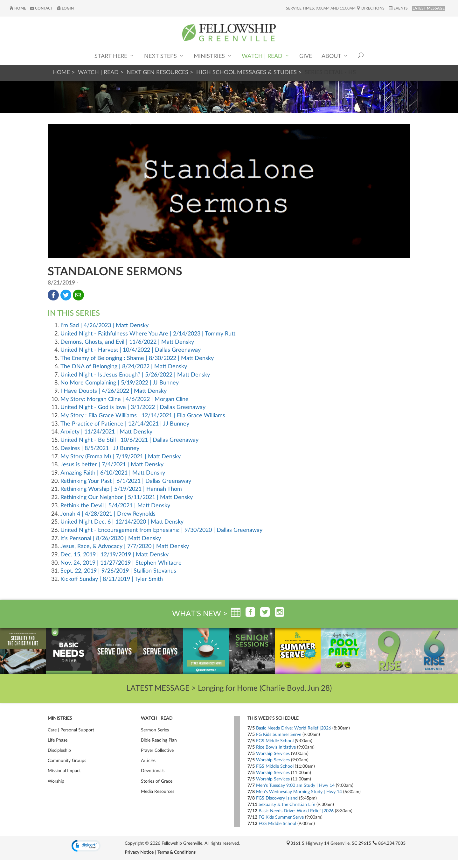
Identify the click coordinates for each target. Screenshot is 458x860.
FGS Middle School (275, 741)
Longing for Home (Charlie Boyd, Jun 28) (265, 688)
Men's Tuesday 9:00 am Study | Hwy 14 (295, 785)
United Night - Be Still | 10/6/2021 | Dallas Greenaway (129, 440)
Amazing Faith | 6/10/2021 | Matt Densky (112, 473)
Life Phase (57, 740)
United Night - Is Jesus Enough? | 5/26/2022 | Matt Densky (135, 375)
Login (65, 8)
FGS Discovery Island (277, 798)
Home (18, 8)
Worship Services (273, 753)
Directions (371, 8)
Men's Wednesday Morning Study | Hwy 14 (299, 792)
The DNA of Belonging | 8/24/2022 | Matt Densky (123, 367)
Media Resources (157, 791)
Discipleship (59, 750)
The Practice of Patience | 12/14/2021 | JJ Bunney (124, 424)
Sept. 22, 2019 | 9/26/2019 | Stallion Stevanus (118, 571)
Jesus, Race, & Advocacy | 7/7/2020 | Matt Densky (124, 546)
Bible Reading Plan (159, 740)
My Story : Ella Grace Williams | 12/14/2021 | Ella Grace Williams (142, 416)
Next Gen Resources (157, 72)
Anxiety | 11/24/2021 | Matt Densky (106, 432)
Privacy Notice (139, 852)
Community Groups (67, 760)
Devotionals (152, 771)
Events (398, 8)
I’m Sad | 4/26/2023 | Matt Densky (104, 325)
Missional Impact (64, 771)
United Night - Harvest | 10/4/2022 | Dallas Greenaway (130, 350)
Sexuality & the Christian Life (287, 804)
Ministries (213, 56)
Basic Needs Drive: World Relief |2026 (293, 728)
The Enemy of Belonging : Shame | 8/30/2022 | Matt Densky (137, 358)
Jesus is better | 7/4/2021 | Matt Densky (111, 465)
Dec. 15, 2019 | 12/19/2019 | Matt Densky (114, 555)
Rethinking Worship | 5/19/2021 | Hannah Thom (121, 489)
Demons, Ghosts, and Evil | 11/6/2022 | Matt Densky (127, 342)
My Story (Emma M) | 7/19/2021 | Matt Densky (120, 457)
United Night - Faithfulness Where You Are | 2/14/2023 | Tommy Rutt (147, 334)
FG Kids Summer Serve (278, 734)
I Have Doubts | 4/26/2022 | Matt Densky (113, 391)
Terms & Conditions (176, 852)
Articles (148, 760)
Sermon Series (155, 730)
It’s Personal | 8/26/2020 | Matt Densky (110, 538)
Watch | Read (266, 56)
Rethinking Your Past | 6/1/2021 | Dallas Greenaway (125, 481)
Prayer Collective (157, 750)
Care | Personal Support (71, 730)
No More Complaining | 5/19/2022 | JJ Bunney (119, 383)
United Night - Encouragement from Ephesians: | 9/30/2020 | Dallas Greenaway (161, 530)
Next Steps (164, 56)
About (335, 56)
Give (305, 56)
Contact (41, 8)
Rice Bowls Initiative (276, 747)
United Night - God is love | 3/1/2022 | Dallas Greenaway (132, 407)
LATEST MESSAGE (429, 8)
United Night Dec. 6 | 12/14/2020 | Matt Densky (122, 522)
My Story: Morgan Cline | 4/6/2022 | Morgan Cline (124, 399)
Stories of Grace (156, 781)
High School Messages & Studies (246, 72)
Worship (56, 781)
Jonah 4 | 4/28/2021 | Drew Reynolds (108, 514)
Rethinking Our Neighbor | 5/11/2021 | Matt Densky (126, 497)
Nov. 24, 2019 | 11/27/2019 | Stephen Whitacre (121, 563)
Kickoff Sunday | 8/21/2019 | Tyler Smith (111, 579)
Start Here (114, 56)
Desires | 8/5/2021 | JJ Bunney (99, 448)
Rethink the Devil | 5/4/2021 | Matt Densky (115, 506)
